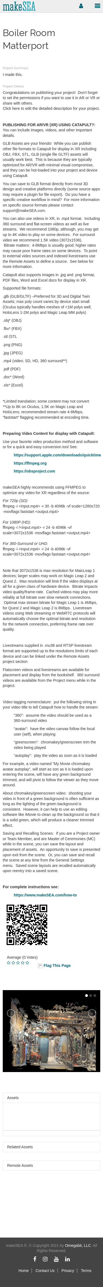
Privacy (68, 1270)
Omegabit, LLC (78, 1245)
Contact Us (45, 1270)
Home (23, 1270)
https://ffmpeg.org (30, 463)
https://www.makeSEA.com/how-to (45, 895)
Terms (86, 1270)
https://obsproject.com (34, 471)
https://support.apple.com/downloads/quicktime (57, 455)
